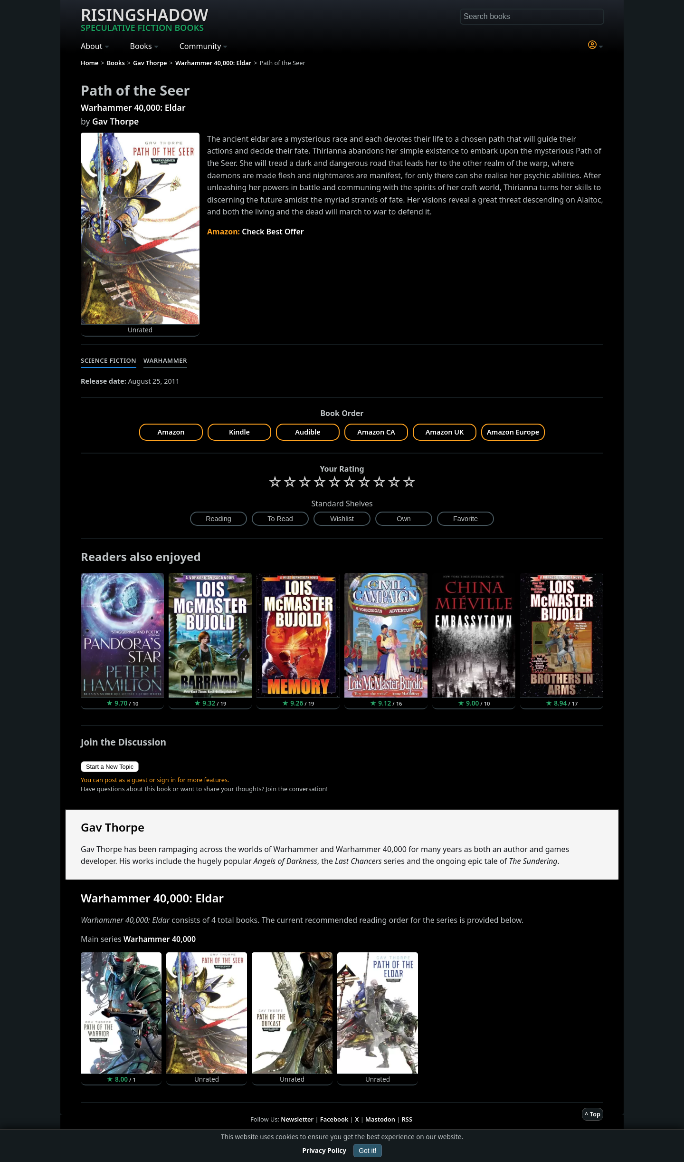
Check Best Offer (273, 231)
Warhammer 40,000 (160, 939)
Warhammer (165, 360)
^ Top (592, 1114)
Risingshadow (144, 18)
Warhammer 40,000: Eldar (133, 107)
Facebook (334, 1119)
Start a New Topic (109, 766)
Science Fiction (108, 360)
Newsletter (297, 1119)
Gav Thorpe (115, 121)
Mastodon (380, 1119)
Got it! (367, 1150)
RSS (407, 1119)
